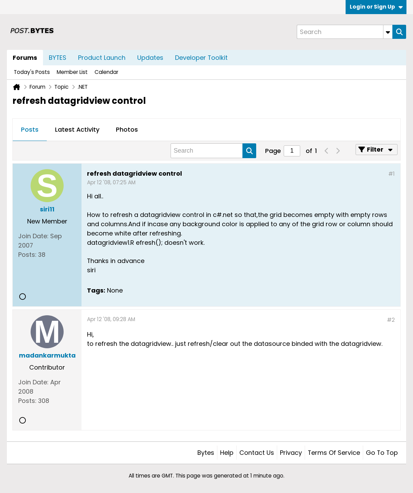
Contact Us (256, 452)
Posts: (27, 254)
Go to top (382, 452)
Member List (72, 72)
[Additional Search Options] (388, 32)
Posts (30, 129)
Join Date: (33, 236)
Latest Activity (77, 129)
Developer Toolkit (201, 57)
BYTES (57, 57)
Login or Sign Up (376, 6)
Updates (150, 57)
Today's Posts (32, 72)
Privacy (291, 452)
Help (226, 452)
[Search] (344, 32)
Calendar (106, 72)
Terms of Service (334, 452)
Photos (127, 129)
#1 (391, 173)
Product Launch (102, 57)
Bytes (205, 452)
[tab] (30, 130)
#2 (391, 320)
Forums (25, 57)
